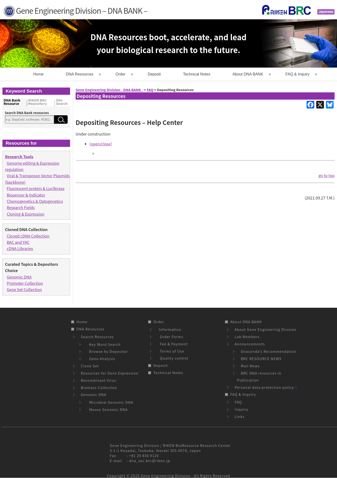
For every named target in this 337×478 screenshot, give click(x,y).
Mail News (250, 365)
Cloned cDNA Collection (28, 236)
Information (169, 329)
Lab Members (247, 336)
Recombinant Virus (98, 380)
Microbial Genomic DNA (110, 402)
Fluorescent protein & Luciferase (36, 188)
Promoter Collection (25, 283)
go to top (327, 175)
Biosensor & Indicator (26, 195)
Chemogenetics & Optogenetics (35, 201)
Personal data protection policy (266, 387)
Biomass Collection (99, 387)
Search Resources (97, 336)
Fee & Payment (173, 343)
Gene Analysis (101, 358)
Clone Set (90, 365)
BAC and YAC (18, 242)
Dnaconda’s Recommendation (269, 351)
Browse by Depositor (107, 351)
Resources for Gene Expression (109, 373)
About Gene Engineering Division (265, 329)
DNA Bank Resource (12, 102)
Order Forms (170, 336)
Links (239, 416)
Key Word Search (104, 344)
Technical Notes (196, 74)
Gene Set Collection (24, 289)
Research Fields (21, 207)
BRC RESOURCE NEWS (261, 358)
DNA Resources (79, 74)
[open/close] (100, 144)
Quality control (173, 358)
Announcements (250, 343)
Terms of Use (171, 351)
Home (38, 74)
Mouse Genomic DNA (107, 409)
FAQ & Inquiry (298, 74)
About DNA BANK (247, 74)
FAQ (238, 401)
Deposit (154, 74)
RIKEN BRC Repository (37, 102)
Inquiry (241, 409)
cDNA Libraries (20, 248)
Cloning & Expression (25, 214)
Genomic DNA (19, 277)
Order (120, 74)
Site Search (61, 102)
